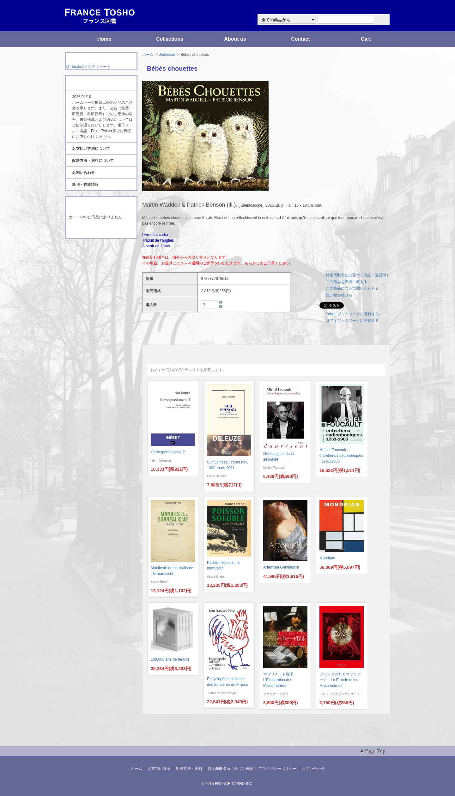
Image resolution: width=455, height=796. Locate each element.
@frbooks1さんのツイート (88, 66)
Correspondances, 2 (168, 452)
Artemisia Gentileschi (281, 567)
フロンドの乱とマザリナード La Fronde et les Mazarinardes (340, 680)
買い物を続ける (339, 295)
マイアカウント (371, 7)
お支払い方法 (159, 768)
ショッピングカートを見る (101, 230)
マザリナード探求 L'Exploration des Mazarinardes (280, 680)
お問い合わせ (83, 172)
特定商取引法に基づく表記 (230, 768)
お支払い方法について (91, 148)
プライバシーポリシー (277, 768)
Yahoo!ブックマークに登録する (352, 314)
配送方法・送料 (189, 768)
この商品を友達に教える (346, 282)
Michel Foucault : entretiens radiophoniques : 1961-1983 (341, 455)
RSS (91, 250)
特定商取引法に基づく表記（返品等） (358, 275)
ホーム (148, 54)
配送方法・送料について (93, 160)
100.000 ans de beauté (170, 659)
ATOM (95, 256)
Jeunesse (167, 54)
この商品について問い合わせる (352, 288)
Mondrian (327, 558)
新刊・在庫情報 (85, 184)
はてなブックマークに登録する (352, 320)
